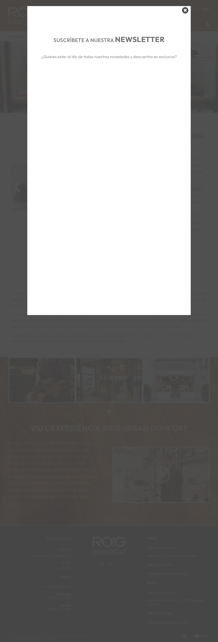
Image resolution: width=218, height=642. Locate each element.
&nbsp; (109, 80)
